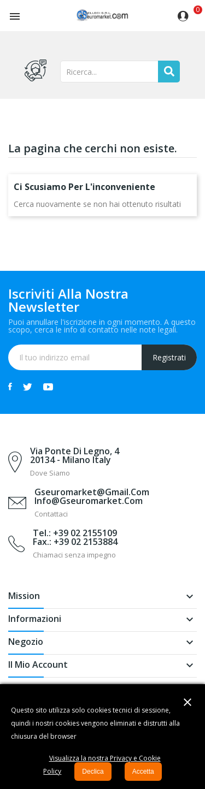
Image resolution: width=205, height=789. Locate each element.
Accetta (143, 771)
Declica (92, 771)
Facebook (10, 387)
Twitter (27, 387)
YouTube (48, 387)
